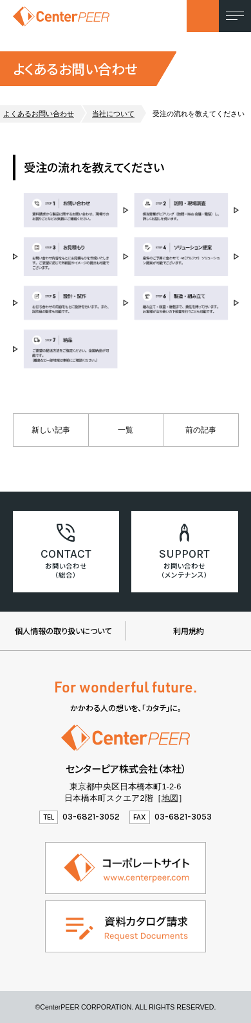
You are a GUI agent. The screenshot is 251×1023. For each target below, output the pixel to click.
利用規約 (188, 631)
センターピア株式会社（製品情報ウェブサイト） (61, 16)
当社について (113, 113)
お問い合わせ (203, 16)
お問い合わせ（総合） (66, 570)
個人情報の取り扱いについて (63, 631)
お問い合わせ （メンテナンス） (184, 570)
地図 (170, 798)
